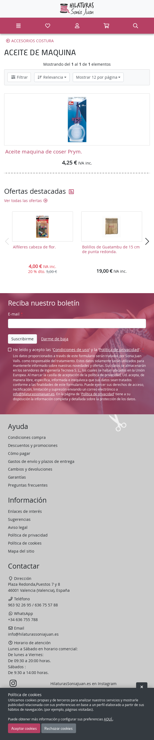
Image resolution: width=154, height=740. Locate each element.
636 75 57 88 (46, 605)
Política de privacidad (119, 349)
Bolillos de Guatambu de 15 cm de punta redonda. (111, 249)
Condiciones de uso (71, 349)
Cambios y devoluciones (30, 469)
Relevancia (50, 77)
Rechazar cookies (58, 728)
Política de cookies (25, 543)
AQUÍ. (108, 719)
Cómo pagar (19, 453)
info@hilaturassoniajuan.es (34, 394)
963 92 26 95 (19, 605)
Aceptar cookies (24, 728)
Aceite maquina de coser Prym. (43, 151)
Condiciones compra (27, 437)
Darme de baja (54, 338)
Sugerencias (19, 519)
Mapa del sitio (21, 551)
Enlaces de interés (25, 511)
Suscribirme (22, 338)
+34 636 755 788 (23, 619)
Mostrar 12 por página (96, 77)
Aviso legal (18, 527)
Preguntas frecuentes (28, 485)
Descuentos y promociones (33, 445)
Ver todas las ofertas (26, 200)
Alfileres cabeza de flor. (34, 247)
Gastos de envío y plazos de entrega (41, 461)
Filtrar (19, 77)
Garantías (17, 477)
